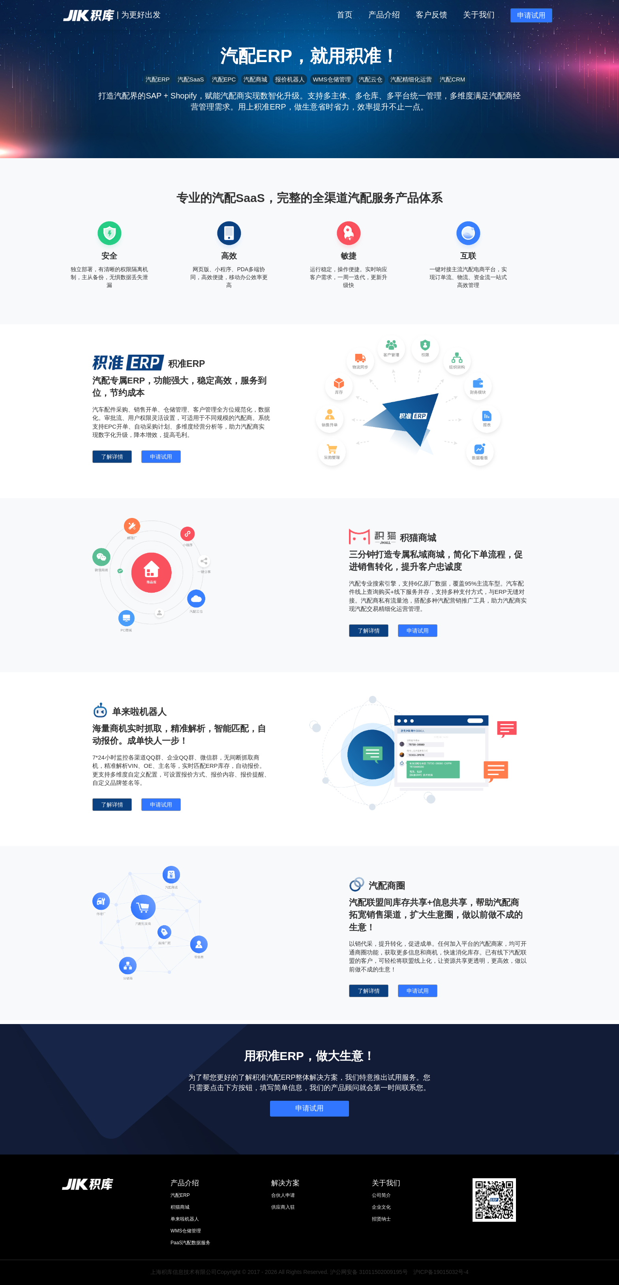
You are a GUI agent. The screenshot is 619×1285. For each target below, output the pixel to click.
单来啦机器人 (185, 1219)
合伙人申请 (283, 1195)
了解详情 (112, 457)
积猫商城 (180, 1207)
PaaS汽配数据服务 (190, 1242)
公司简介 (381, 1195)
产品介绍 (384, 14)
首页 (345, 14)
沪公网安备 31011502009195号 (369, 1272)
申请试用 (531, 15)
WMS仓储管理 (186, 1231)
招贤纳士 (381, 1219)
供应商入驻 (283, 1207)
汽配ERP (180, 1195)
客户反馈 (431, 14)
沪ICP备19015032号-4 (441, 1272)
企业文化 (381, 1207)
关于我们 (479, 14)
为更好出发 (141, 14)
